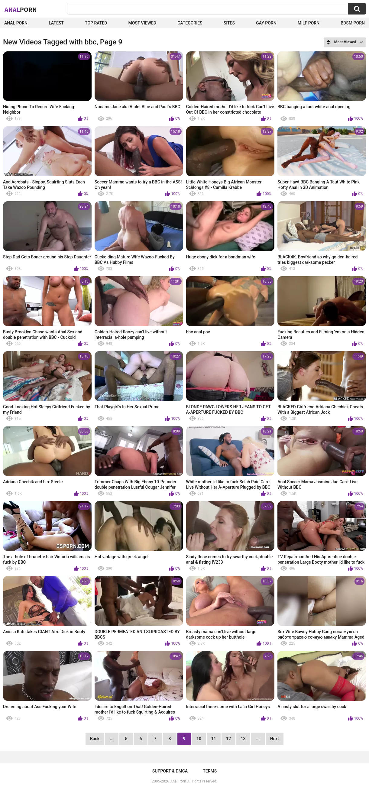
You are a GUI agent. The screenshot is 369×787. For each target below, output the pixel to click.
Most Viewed (142, 23)
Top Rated (96, 23)
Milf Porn (308, 23)
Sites (229, 23)
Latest (56, 23)
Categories (189, 23)
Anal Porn (16, 23)
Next (274, 738)
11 (213, 738)
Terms (210, 771)
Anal (21, 9)
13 (243, 738)
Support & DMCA (170, 771)
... (112, 738)
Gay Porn (266, 23)
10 (198, 738)
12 (228, 738)
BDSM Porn (353, 23)
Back (94, 738)
